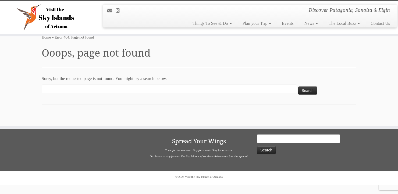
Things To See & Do (212, 23)
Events (288, 23)
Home (46, 37)
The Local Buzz (344, 23)
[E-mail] (111, 10)
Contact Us (380, 23)
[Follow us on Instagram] (119, 10)
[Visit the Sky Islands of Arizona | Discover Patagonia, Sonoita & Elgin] (46, 17)
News (311, 23)
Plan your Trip (257, 23)
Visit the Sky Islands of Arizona (204, 176)
